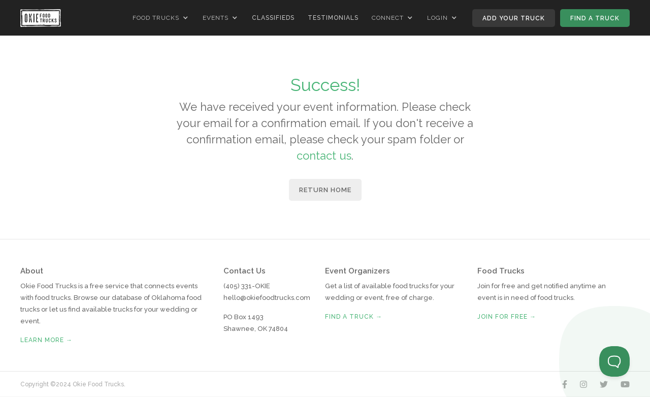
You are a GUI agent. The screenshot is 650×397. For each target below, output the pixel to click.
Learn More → (46, 340)
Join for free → (506, 316)
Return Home (325, 190)
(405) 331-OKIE (246, 286)
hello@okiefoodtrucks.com (266, 297)
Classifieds (273, 17)
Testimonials (333, 17)
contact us (324, 155)
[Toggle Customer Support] (614, 361)
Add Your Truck (513, 18)
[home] (40, 18)
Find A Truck (595, 18)
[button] (161, 18)
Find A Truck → (353, 316)
